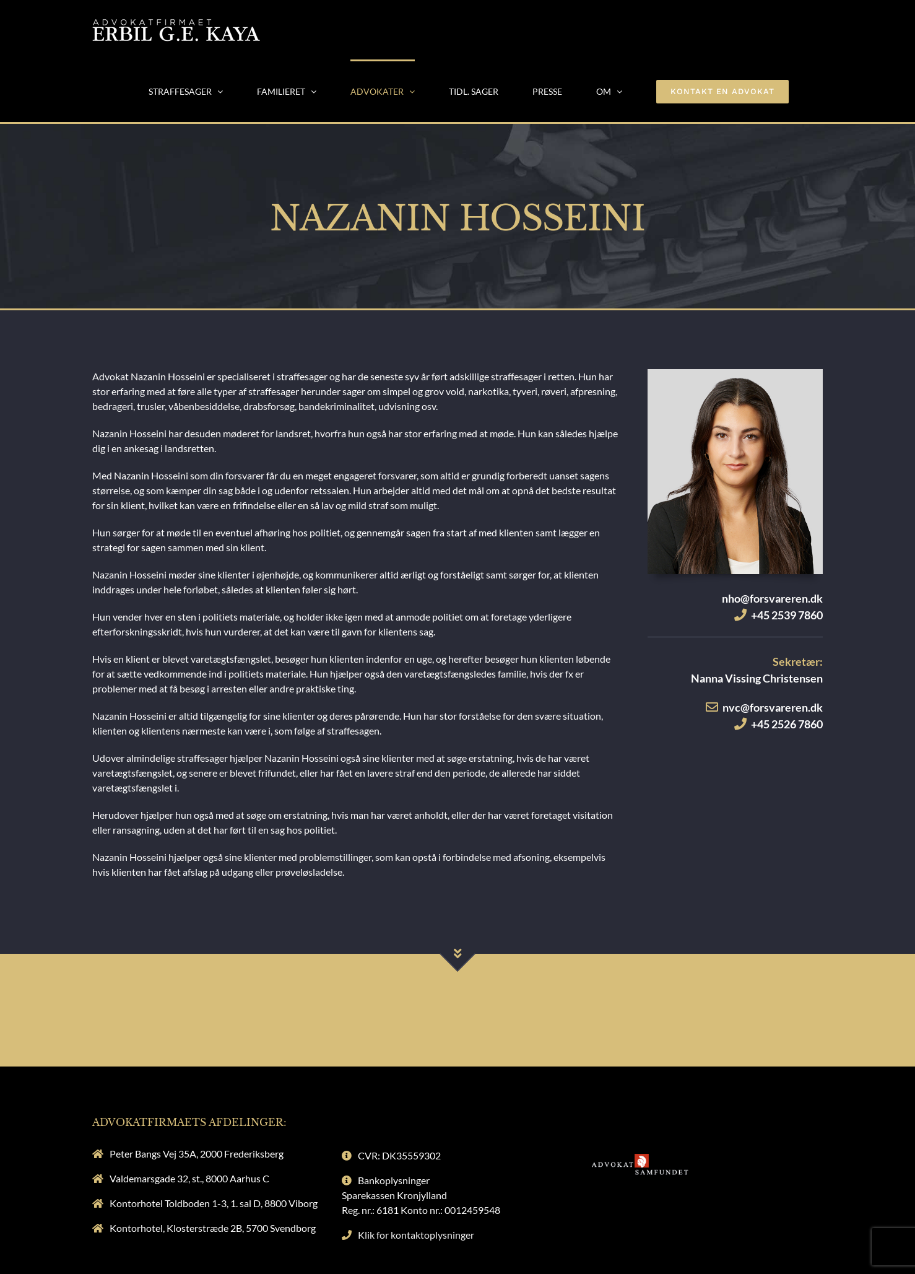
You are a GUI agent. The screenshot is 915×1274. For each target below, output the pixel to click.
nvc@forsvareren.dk (772, 707)
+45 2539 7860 (787, 615)
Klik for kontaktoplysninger (416, 1235)
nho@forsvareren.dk (772, 598)
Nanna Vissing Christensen (757, 678)
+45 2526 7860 (787, 724)
